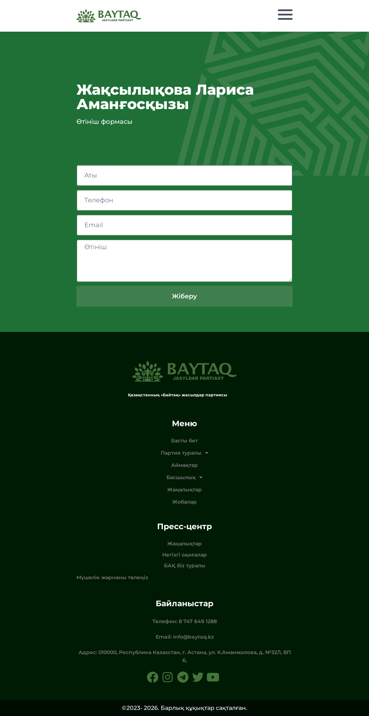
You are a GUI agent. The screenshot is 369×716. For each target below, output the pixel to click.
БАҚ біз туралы (184, 565)
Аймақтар (184, 465)
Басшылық (184, 477)
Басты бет (184, 440)
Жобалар (184, 502)
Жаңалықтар (184, 489)
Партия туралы (184, 453)
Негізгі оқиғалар (184, 554)
